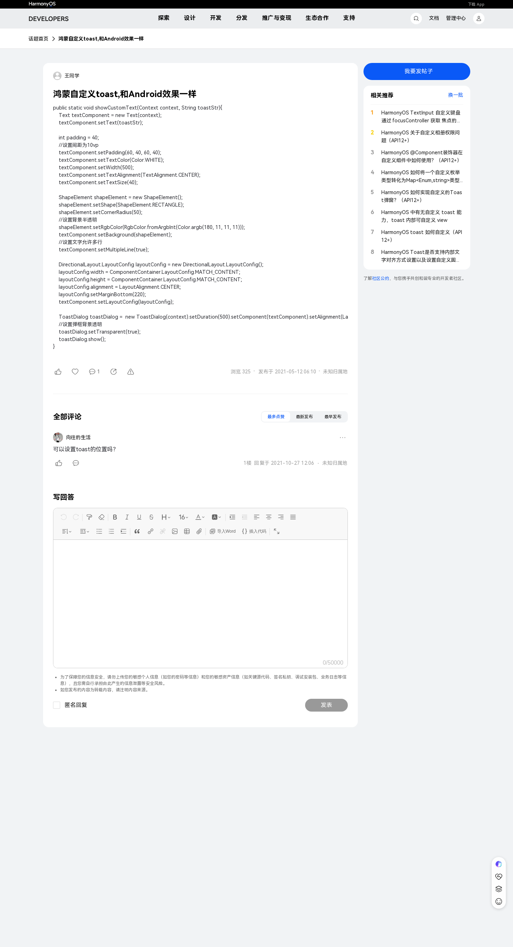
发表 (326, 705)
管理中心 (456, 18)
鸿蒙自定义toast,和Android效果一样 (101, 39)
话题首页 (38, 39)
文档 (434, 18)
